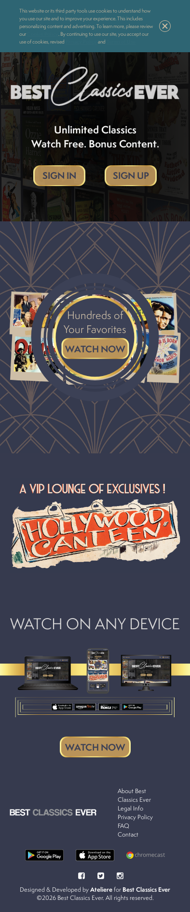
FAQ (123, 826)
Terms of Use (121, 41)
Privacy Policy (81, 41)
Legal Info (130, 808)
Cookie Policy (42, 33)
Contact (128, 834)
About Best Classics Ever (134, 795)
